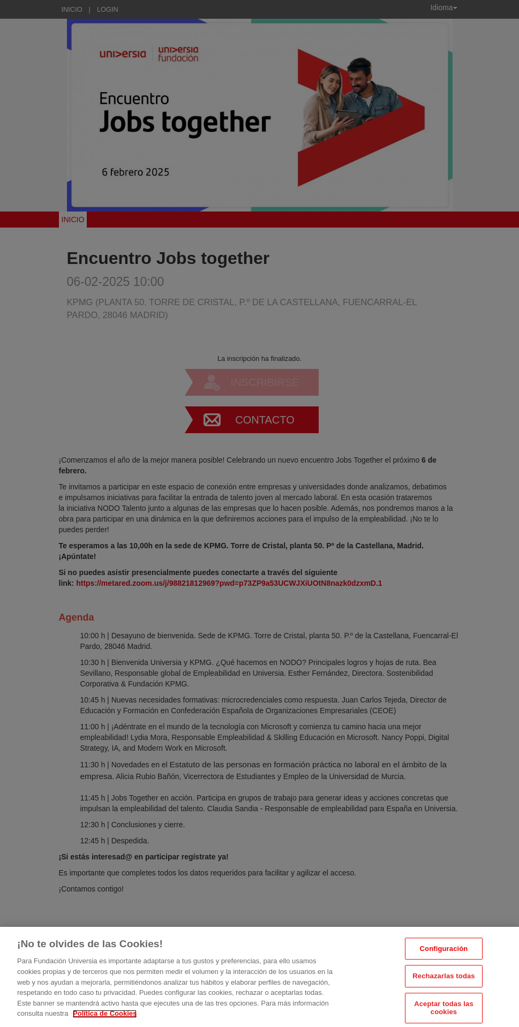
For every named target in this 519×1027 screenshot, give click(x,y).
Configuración (444, 955)
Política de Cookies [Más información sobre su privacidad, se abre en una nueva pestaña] (105, 1020)
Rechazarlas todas (443, 982)
